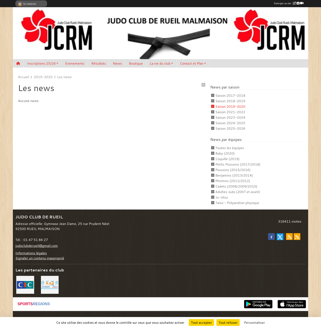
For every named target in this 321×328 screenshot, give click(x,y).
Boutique (136, 63)
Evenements (74, 63)
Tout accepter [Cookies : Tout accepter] (201, 322)
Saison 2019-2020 (230, 106)
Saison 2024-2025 (230, 123)
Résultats (98, 63)
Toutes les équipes (229, 148)
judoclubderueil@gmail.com (36, 245)
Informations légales (31, 253)
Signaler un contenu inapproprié (39, 258)
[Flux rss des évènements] (297, 236)
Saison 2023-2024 (230, 117)
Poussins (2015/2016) (233, 169)
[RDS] (50, 284)
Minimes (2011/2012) (232, 180)
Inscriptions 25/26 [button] (41, 63)
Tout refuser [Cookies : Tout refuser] (227, 322)
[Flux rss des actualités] (289, 236)
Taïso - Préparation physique (237, 202)
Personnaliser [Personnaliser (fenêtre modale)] (254, 322)
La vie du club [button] (160, 63)
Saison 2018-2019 (230, 101)
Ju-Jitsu (221, 197)
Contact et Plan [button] (191, 63)
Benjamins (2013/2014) (234, 175)
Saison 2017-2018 (230, 95)
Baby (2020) (225, 153)
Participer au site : (288, 3)
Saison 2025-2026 (230, 128)
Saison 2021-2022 (230, 112)
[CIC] (25, 284)
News (117, 63)
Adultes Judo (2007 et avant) (237, 191)
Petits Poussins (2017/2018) (237, 164)
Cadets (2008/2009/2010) (236, 186)
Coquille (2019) (227, 159)
